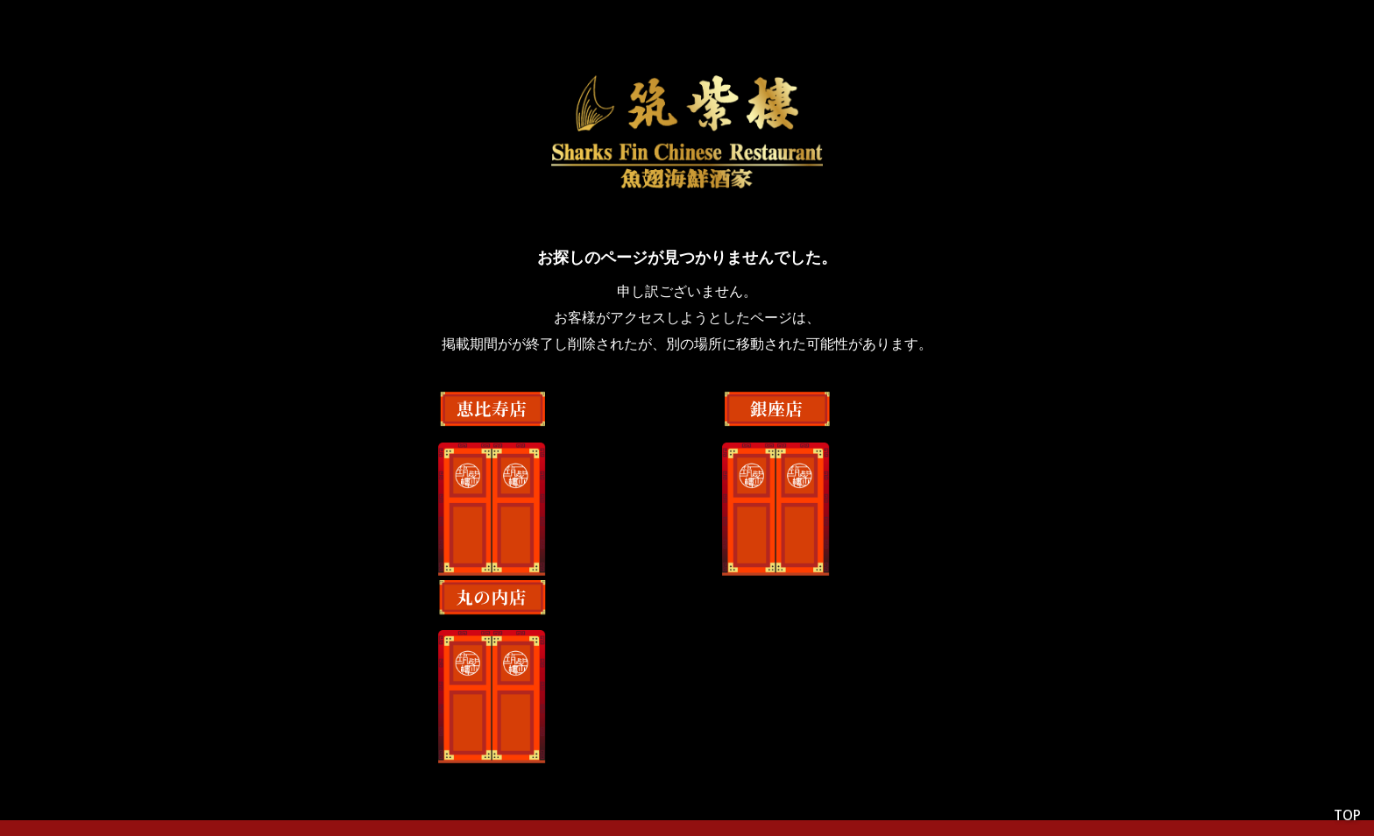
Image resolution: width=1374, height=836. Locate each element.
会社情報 (529, 748)
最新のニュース (824, 748)
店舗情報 (620, 748)
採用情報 (711, 748)
